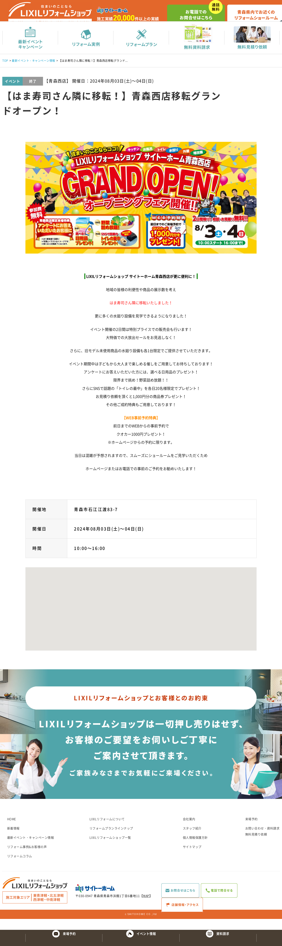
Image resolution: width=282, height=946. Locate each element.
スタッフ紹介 (192, 839)
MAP (146, 906)
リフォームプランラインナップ (111, 839)
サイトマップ (192, 857)
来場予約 (251, 830)
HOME (11, 830)
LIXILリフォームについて (107, 830)
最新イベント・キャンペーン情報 (33, 71)
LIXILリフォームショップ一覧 (110, 848)
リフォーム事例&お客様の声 (27, 857)
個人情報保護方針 (195, 848)
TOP (5, 71)
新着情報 (13, 839)
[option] (141, 208)
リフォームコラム (19, 867)
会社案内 (189, 830)
